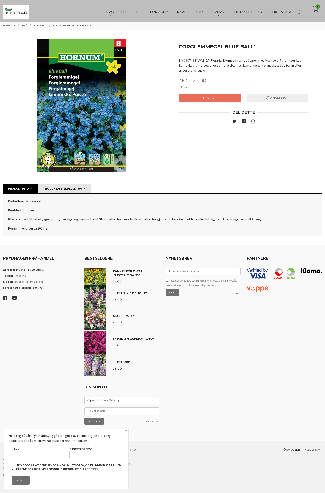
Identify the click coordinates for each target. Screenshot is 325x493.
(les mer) (91, 469)
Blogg (134, 450)
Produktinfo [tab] (18, 188)
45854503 (21, 276)
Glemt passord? (151, 421)
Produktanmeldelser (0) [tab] (62, 188)
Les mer (236, 293)
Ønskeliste (278, 98)
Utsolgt (210, 98)
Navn (37, 452)
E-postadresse (95, 452)
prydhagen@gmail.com (28, 282)
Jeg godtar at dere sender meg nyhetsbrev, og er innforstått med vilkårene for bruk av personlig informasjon (201, 283)
